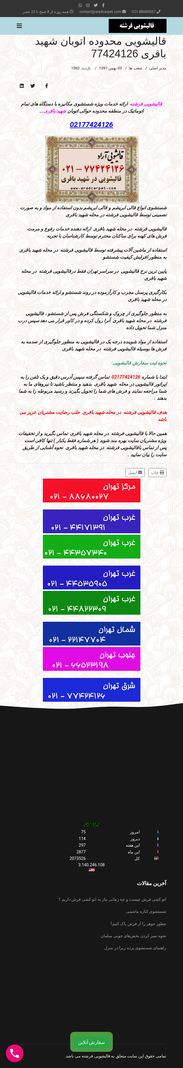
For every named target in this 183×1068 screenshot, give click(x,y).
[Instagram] (88, 5)
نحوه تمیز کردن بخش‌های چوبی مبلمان (133, 935)
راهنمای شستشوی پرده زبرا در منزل (135, 947)
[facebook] (103, 5)
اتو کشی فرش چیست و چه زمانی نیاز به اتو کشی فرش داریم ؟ (112, 899)
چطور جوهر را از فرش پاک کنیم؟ (138, 923)
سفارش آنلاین (91, 1042)
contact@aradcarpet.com (100, 11)
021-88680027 (144, 11)
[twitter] (96, 5)
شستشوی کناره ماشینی (146, 911)
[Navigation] (19, 26)
